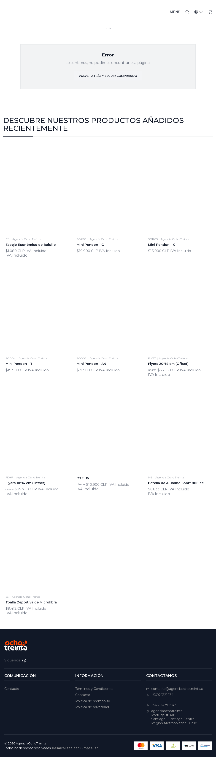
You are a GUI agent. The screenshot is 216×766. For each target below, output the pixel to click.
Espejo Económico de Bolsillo (34, 253)
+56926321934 (159, 704)
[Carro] (210, 12)
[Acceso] (199, 12)
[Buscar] (189, 12)
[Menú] (174, 12)
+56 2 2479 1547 (161, 714)
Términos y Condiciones (94, 698)
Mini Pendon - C (92, 258)
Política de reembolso (92, 710)
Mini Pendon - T (21, 388)
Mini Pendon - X (164, 264)
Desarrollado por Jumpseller (75, 757)
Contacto (11, 698)
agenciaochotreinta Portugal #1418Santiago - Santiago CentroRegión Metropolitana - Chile (171, 726)
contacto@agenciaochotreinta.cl (174, 698)
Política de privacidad (92, 716)
